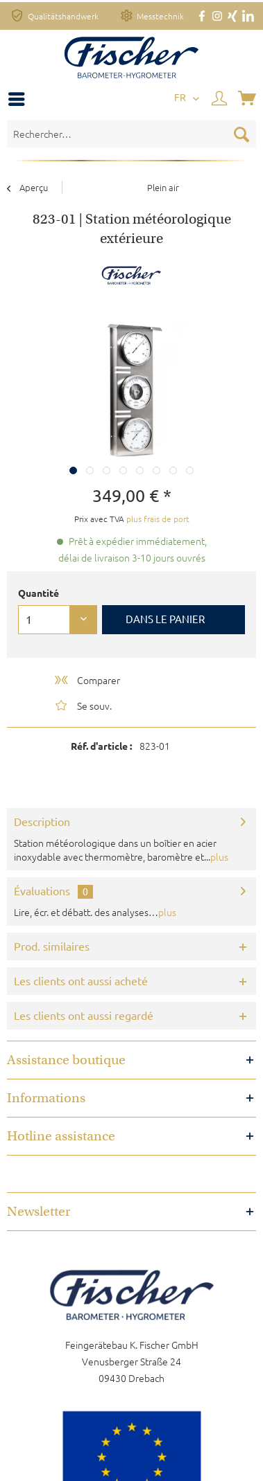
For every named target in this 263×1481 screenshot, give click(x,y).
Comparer (86, 680)
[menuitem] (20, 99)
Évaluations (42, 891)
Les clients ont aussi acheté (81, 981)
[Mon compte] (220, 99)
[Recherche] (241, 133)
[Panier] (248, 99)
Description (42, 822)
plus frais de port (157, 518)
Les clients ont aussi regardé (83, 1015)
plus (219, 856)
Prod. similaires (52, 946)
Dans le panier (165, 619)
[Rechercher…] (131, 133)
